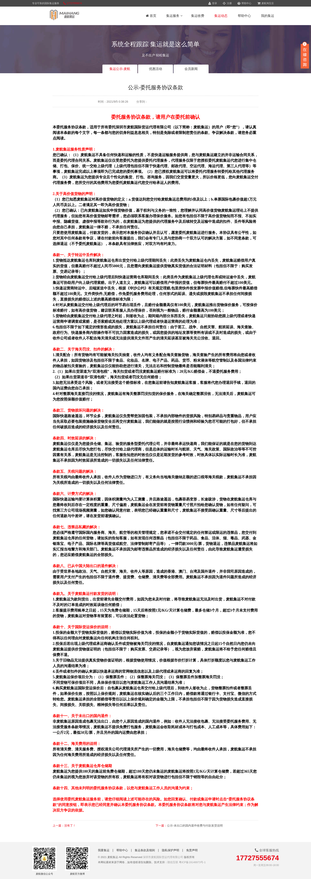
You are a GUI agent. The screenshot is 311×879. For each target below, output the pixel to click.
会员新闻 (191, 69)
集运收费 (197, 15)
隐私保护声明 (170, 850)
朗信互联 (172, 862)
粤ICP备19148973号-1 (192, 862)
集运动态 (220, 15)
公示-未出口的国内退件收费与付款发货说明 (195, 825)
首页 (151, 15)
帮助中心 (244, 3)
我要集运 (103, 850)
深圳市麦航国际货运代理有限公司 (163, 857)
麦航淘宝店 (265, 3)
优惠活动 (155, 69)
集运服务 (174, 15)
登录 (212, 3)
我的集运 (267, 15)
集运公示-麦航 (119, 69)
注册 (227, 3)
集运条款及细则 (145, 850)
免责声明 (192, 850)
